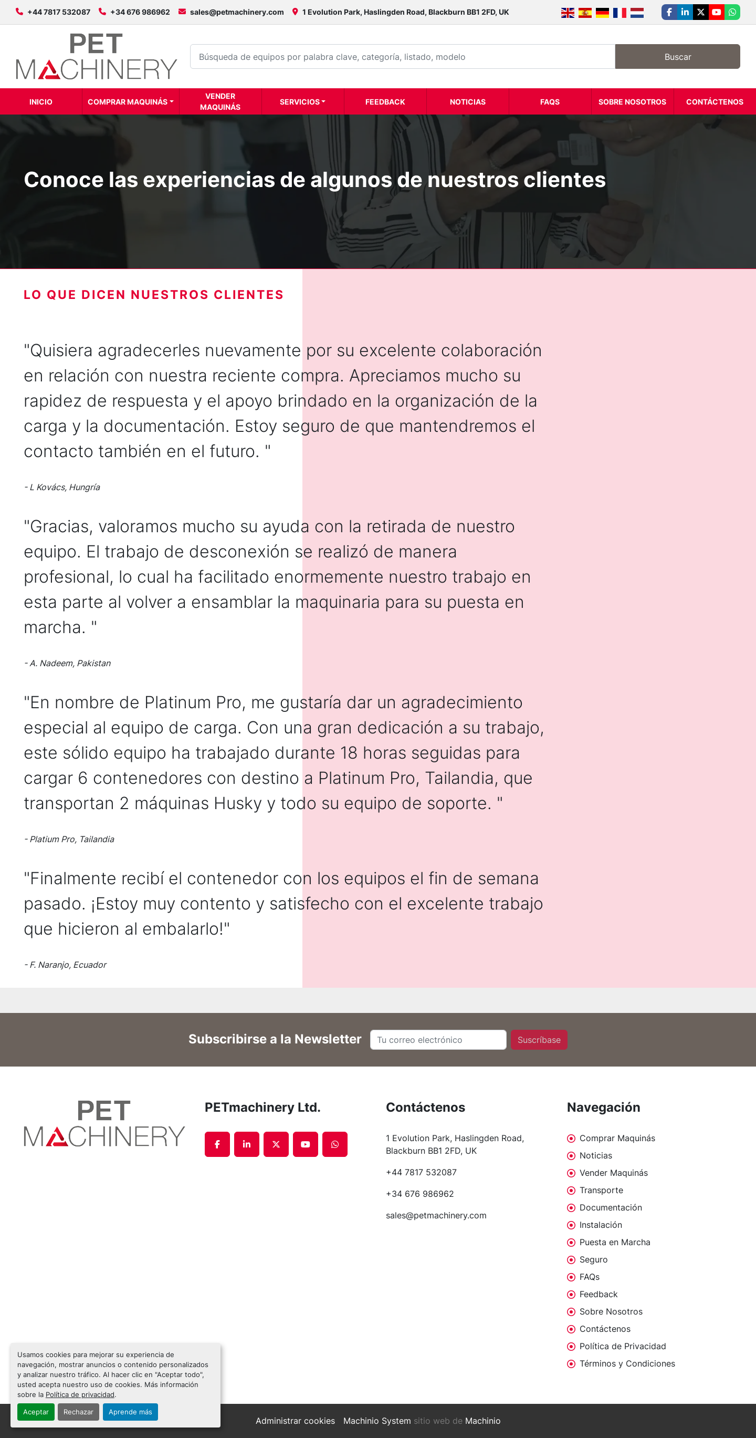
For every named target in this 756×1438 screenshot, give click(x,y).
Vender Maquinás (220, 101)
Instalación (601, 1224)
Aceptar (36, 1412)
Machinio (483, 1420)
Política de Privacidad (623, 1346)
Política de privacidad (80, 1395)
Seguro (594, 1259)
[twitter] (701, 12)
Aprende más (130, 1412)
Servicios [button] (300, 101)
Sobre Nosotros (632, 101)
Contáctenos (714, 101)
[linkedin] (685, 12)
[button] (130, 101)
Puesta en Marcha (615, 1242)
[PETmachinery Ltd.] (106, 1123)
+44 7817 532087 (58, 11)
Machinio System (377, 1420)
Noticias (468, 101)
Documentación (611, 1207)
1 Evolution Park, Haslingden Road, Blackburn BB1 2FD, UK (405, 11)
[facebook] (669, 12)
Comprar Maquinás (127, 101)
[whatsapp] (732, 12)
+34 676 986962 (140, 11)
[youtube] (716, 12)
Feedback (385, 101)
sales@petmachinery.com (237, 11)
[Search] (402, 56)
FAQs (550, 101)
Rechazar (78, 1412)
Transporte (601, 1190)
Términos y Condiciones (627, 1363)
